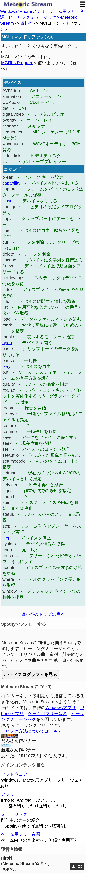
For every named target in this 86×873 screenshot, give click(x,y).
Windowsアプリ (60, 707)
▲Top (77, 866)
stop (6, 537)
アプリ (43, 800)
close (7, 200)
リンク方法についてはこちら (33, 731)
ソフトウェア (43, 780)
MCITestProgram (17, 62)
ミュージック (43, 820)
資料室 (26, 23)
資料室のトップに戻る (43, 614)
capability (11, 183)
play (6, 366)
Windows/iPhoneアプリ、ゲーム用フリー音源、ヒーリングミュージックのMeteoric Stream (42, 17)
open (7, 342)
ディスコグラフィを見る (33, 674)
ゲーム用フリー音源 (47, 713)
